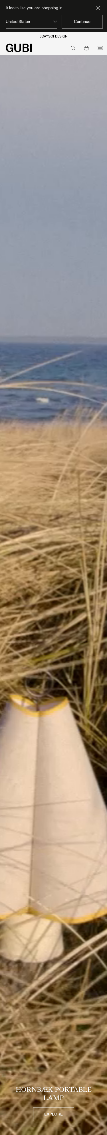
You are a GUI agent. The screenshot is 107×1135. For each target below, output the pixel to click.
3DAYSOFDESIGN (54, 36)
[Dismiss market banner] (97, 8)
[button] (86, 48)
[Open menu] (100, 48)
